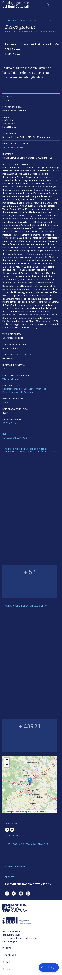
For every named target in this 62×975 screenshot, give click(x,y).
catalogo (10, 20)
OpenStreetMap (20, 812)
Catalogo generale (15, 4)
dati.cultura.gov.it (11, 934)
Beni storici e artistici (36, 20)
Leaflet (8, 812)
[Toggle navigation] (47, 5)
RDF (4, 433)
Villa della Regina (10, 147)
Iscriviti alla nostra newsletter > (28, 884)
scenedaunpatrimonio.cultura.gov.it (20, 938)
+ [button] (7, 760)
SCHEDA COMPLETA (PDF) (14, 437)
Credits (6, 969)
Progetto (6, 947)
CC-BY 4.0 (7, 423)
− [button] (7, 764)
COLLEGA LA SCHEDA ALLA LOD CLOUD (28, 844)
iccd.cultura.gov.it (11, 931)
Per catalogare (9, 941)
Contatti (6, 962)
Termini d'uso (9, 955)
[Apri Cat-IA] (49, 967)
